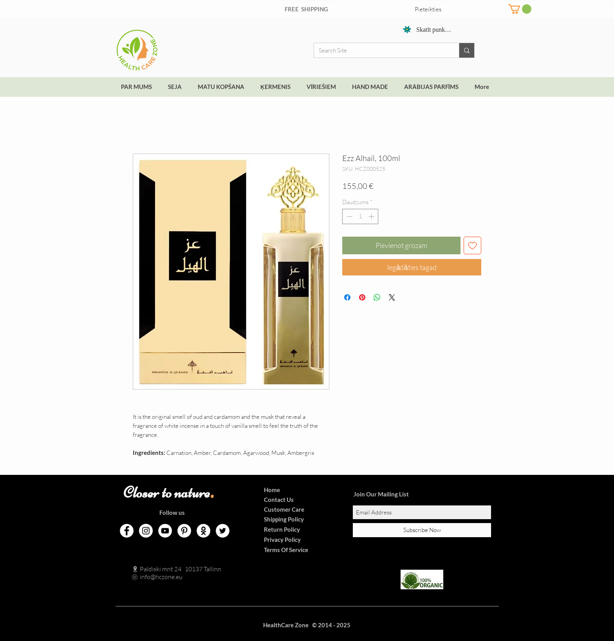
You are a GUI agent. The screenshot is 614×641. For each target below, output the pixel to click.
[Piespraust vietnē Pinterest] (362, 297)
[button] (519, 9)
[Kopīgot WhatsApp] (377, 297)
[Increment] (372, 216)
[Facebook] (127, 531)
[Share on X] (392, 297)
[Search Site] (380, 50)
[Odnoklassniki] (203, 531)
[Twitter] (222, 531)
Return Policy (282, 529)
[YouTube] (165, 531)
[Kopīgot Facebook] (347, 297)
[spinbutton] (360, 216)
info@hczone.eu (152, 577)
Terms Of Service (286, 549)
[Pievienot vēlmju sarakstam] (472, 245)
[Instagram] (146, 531)
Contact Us (279, 499)
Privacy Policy (282, 539)
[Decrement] (348, 216)
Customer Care (284, 509)
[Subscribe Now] (422, 530)
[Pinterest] (184, 531)
